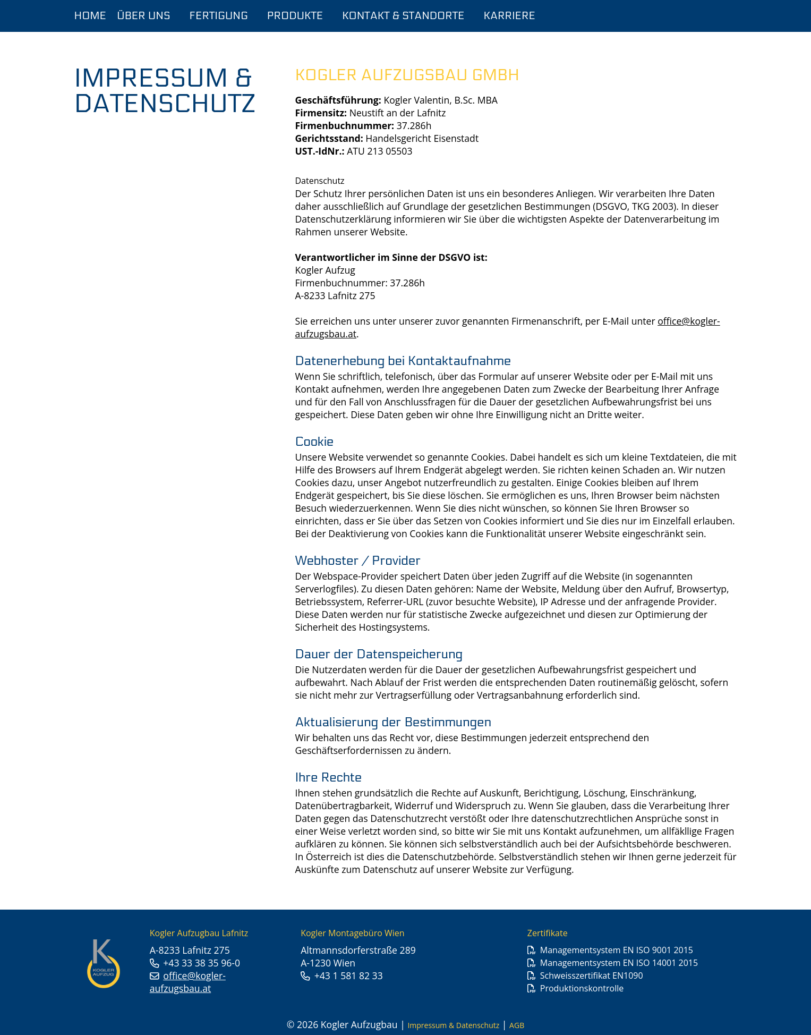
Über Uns (143, 16)
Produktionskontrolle (582, 988)
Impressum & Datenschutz (453, 1025)
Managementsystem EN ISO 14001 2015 (619, 963)
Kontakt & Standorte (403, 16)
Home (90, 16)
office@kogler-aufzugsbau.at (188, 982)
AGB (516, 1025)
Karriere (509, 16)
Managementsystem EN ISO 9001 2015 (616, 950)
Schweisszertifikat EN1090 (591, 975)
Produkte (295, 16)
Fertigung (219, 16)
